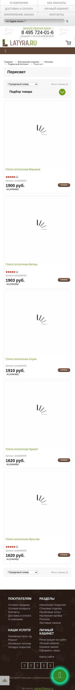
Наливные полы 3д (20, 636)
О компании (15, 619)
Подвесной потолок (18, 64)
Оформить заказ (49, 650)
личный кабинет (56, 8)
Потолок (44, 619)
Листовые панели (50, 622)
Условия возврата (19, 608)
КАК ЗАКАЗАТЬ (56, 2)
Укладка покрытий (19, 647)
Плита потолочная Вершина (23, 169)
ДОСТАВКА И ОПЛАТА (19, 8)
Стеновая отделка (50, 608)
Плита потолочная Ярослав (23, 539)
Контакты (14, 612)
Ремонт (12, 639)
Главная (8, 62)
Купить (64, 185)
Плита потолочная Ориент (22, 449)
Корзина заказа (48, 646)
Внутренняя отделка (28, 62)
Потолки (48, 62)
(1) (17, 177)
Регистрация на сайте (52, 639)
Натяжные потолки (19, 643)
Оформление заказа (19, 14)
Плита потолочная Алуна (21, 359)
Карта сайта (46, 656)
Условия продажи (19, 604)
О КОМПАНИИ (19, 2)
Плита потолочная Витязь (22, 264)
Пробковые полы (49, 612)
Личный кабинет (49, 643)
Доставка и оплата (19, 615)
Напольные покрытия (52, 604)
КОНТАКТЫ (56, 14)
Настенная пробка (50, 615)
